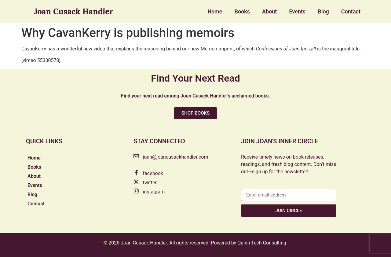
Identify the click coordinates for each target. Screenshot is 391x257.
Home (214, 11)
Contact (350, 11)
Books (242, 11)
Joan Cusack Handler (73, 11)
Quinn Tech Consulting (261, 243)
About (269, 11)
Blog (323, 11)
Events (297, 11)
